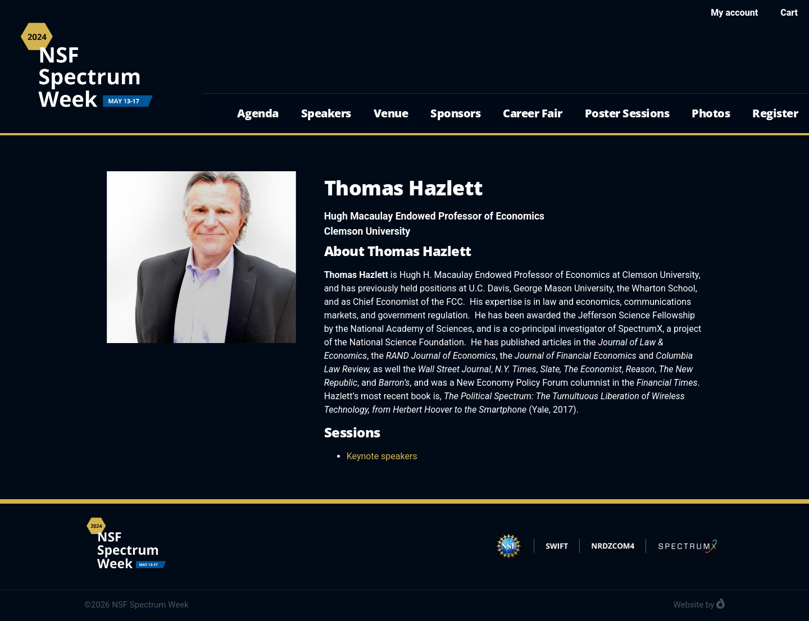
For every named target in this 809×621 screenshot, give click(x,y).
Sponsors (455, 113)
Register (775, 113)
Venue (391, 113)
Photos (711, 113)
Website (688, 605)
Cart (789, 12)
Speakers (326, 113)
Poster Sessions (627, 113)
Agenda (258, 113)
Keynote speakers (382, 456)
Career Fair (532, 113)
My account (734, 12)
